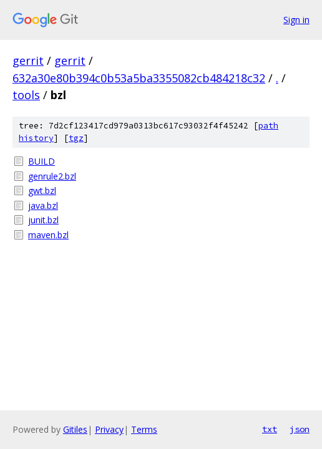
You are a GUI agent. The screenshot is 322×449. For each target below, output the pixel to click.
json (300, 429)
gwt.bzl (42, 190)
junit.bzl (43, 220)
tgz (76, 138)
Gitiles (75, 429)
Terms (144, 429)
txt (269, 429)
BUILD (41, 161)
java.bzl (43, 205)
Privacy (109, 429)
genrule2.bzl (52, 176)
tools (26, 94)
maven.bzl (48, 235)
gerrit (28, 60)
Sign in (296, 20)
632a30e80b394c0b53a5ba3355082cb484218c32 (138, 77)
